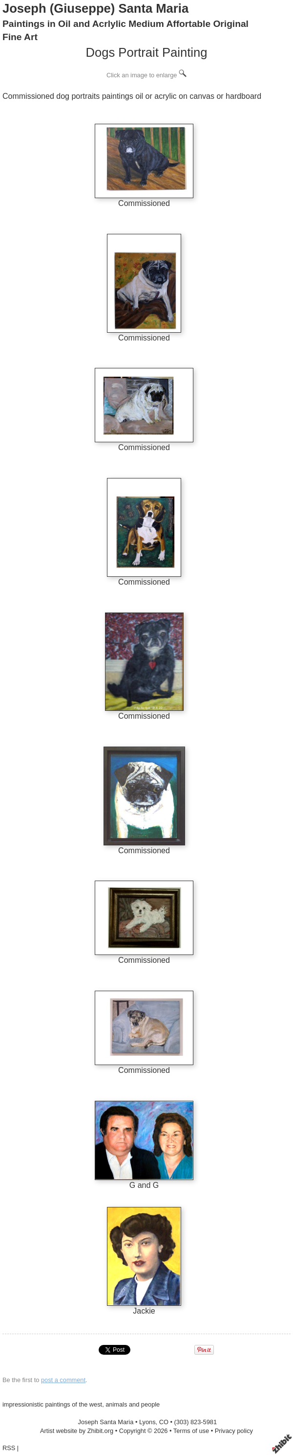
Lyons (147, 1422)
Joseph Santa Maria (106, 1422)
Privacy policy (234, 1430)
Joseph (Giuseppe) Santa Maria (95, 8)
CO (163, 1422)
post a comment (63, 1380)
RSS (8, 1448)
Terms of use (191, 1430)
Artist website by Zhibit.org (76, 1430)
